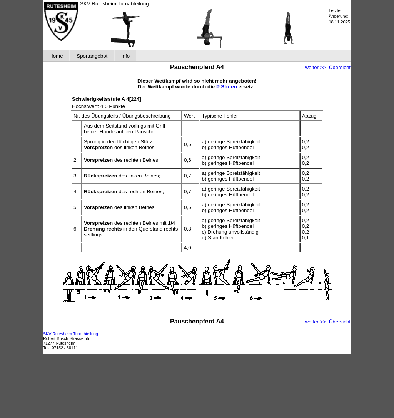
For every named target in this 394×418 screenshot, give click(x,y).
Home (56, 56)
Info (125, 56)
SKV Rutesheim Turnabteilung (70, 334)
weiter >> (315, 67)
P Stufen (226, 87)
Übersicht (340, 67)
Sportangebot (92, 56)
